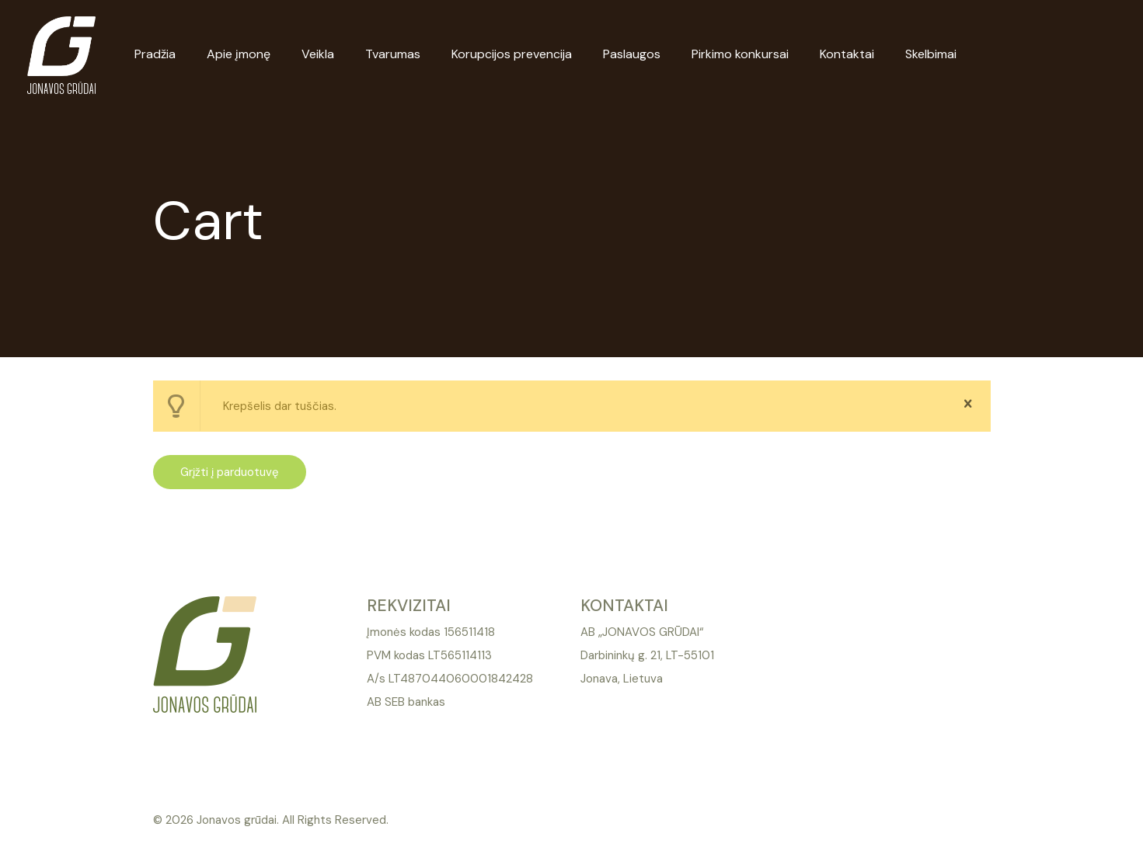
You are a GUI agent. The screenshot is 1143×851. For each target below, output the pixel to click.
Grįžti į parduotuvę (229, 472)
